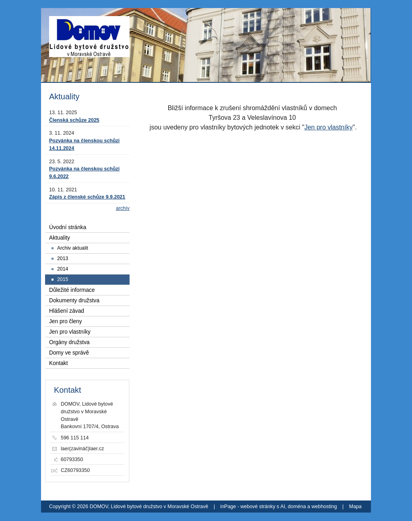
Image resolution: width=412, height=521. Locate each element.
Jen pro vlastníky (328, 127)
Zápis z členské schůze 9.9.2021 (87, 197)
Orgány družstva (69, 342)
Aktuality (59, 238)
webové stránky (258, 506)
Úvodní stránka (67, 227)
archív (123, 208)
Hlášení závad (66, 311)
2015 (62, 279)
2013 (62, 258)
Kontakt (58, 363)
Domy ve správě (69, 353)
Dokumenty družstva (74, 300)
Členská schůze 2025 (74, 120)
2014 (62, 269)
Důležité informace (72, 290)
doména (297, 506)
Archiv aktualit (72, 248)
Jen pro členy (65, 321)
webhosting (324, 506)
